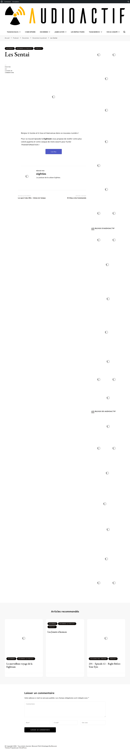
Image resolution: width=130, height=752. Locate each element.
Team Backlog (12, 32)
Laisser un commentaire (11, 72)
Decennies (44, 32)
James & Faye (59, 32)
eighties (8, 67)
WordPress (23, 748)
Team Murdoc (94, 32)
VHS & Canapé (112, 32)
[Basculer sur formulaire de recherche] (124, 32)
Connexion (7, 2)
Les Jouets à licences (57, 631)
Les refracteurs (77, 32)
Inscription (15, 2)
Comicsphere (30, 32)
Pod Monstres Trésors (98, 658)
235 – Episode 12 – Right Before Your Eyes (104, 665)
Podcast (39, 48)
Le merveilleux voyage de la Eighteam (19, 665)
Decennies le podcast (24, 48)
